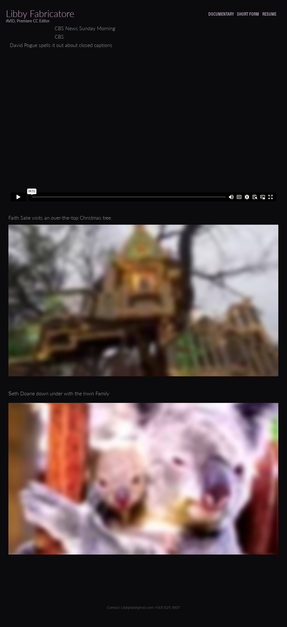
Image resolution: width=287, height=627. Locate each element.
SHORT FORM (248, 14)
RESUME (269, 14)
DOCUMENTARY (221, 14)
